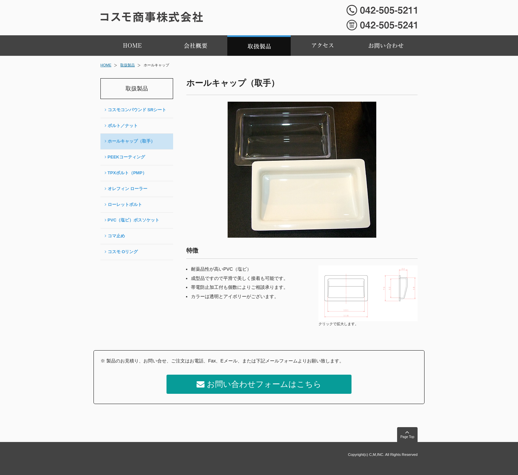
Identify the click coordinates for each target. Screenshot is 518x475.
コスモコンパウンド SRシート (135, 109)
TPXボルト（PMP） (126, 172)
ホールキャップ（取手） (130, 141)
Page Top (407, 434)
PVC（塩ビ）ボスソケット (132, 220)
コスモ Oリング (121, 251)
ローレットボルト (123, 204)
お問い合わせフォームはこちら (259, 384)
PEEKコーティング (125, 156)
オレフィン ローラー (126, 188)
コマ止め (115, 235)
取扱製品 (127, 65)
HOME (105, 65)
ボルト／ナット (121, 125)
